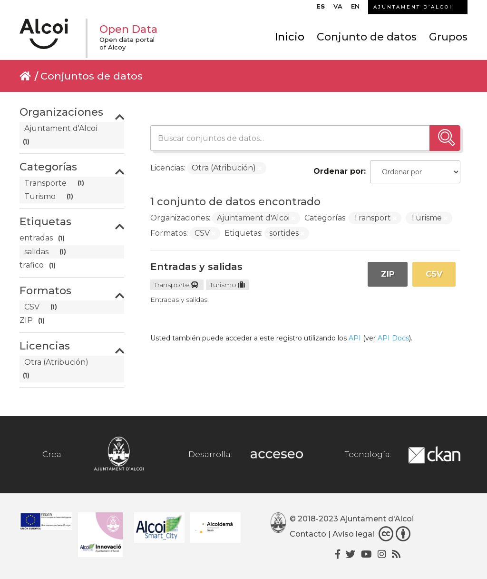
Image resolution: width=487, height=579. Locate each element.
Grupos (448, 36)
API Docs (393, 338)
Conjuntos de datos (91, 76)
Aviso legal (353, 534)
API (355, 338)
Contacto (308, 534)
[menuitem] (320, 8)
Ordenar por (338, 171)
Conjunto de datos (367, 36)
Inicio (289, 36)
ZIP (387, 274)
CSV (434, 274)
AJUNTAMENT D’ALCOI (412, 7)
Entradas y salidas (196, 266)
